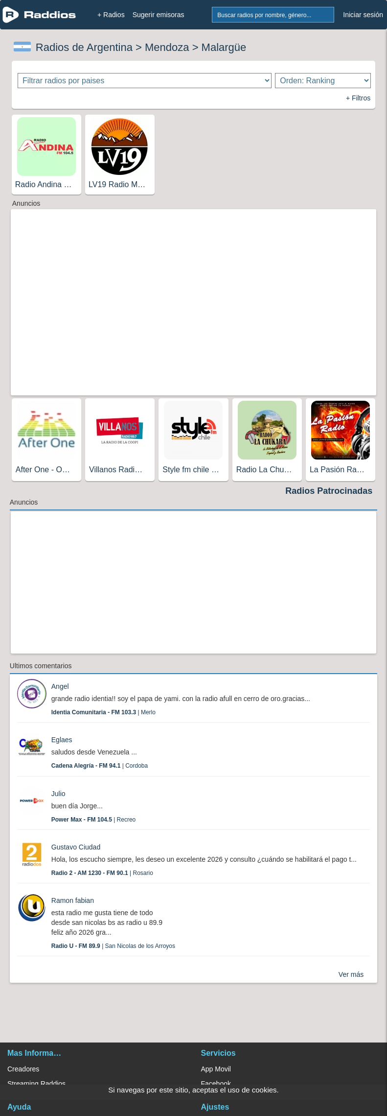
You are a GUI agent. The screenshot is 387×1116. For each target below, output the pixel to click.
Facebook (216, 1084)
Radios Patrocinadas (328, 491)
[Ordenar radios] (323, 80)
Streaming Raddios (36, 1084)
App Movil (216, 1069)
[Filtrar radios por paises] (145, 80)
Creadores (23, 1069)
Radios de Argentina (84, 47)
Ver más (351, 974)
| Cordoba (99, 765)
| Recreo (93, 819)
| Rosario (102, 873)
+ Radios (111, 15)
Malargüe (224, 47)
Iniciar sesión (363, 15)
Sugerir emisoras (158, 15)
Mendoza (167, 47)
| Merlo (103, 712)
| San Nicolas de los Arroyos (113, 946)
